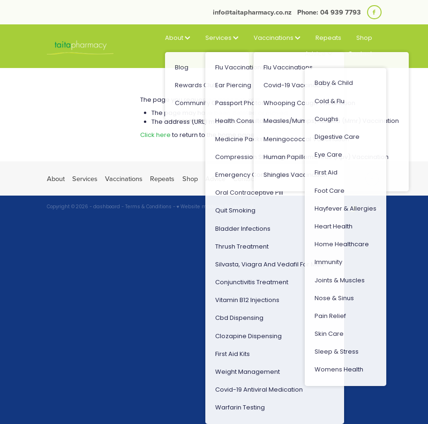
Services (222, 38)
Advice (319, 54)
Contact (360, 54)
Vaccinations (277, 38)
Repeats (328, 38)
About (177, 38)
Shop (364, 38)
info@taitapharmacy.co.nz (252, 12)
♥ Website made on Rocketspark (215, 207)
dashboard (106, 207)
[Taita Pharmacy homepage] (80, 46)
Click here (155, 135)
